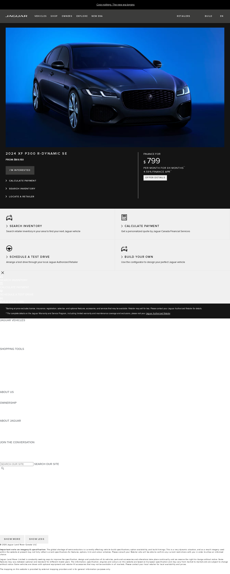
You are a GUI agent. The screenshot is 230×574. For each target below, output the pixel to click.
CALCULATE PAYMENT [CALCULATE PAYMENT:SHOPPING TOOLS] (14, 362)
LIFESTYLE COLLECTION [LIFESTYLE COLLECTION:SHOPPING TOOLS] (16, 384)
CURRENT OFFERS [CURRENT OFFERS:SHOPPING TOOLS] (12, 355)
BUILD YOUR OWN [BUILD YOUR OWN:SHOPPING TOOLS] (12, 359)
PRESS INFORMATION (14, 497)
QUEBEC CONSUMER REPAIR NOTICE (24, 504)
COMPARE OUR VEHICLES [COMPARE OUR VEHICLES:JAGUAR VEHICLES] (17, 344)
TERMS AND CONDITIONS (16, 486)
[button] (41, 16)
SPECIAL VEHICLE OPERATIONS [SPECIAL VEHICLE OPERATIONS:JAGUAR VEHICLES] (21, 337)
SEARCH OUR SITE (46, 467)
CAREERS (6, 493)
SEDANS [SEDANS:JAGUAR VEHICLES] (5, 330)
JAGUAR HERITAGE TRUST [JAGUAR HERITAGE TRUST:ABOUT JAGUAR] (17, 441)
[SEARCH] (2, 471)
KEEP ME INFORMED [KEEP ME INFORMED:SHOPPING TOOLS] (13, 373)
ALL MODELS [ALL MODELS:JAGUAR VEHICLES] (8, 326)
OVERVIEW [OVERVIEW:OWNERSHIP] (7, 409)
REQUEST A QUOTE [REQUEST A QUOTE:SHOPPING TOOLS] (13, 370)
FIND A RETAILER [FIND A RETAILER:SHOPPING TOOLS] (11, 366)
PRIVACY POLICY (11, 479)
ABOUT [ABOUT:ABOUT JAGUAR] (4, 427)
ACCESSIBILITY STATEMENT (18, 500)
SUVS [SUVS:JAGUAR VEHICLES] (3, 334)
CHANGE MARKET (12, 475)
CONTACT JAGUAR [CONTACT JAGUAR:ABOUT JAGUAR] (12, 438)
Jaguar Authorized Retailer (158, 317)
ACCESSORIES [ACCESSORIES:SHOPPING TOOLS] (9, 380)
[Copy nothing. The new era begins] (115, 5)
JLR (2, 398)
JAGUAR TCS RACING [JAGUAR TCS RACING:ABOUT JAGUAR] (14, 434)
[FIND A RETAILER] (180, 16)
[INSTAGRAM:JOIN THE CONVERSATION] (9, 449)
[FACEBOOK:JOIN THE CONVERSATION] (9, 459)
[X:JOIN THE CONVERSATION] (2, 463)
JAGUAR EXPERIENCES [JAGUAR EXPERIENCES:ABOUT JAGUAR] (15, 431)
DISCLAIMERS (9, 489)
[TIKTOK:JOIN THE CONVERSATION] (6, 452)
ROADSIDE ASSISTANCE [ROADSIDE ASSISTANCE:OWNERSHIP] (16, 420)
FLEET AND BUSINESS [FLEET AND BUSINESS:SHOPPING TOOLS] (14, 388)
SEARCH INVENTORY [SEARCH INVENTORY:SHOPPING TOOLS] (14, 391)
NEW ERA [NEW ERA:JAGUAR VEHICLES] (6, 348)
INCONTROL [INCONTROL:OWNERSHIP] (8, 413)
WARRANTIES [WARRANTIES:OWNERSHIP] (9, 416)
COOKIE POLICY (10, 482)
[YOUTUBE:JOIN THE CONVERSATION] (8, 456)
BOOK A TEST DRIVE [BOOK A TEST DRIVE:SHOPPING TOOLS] (13, 377)
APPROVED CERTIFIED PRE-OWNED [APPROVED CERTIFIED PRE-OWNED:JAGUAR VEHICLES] (24, 341)
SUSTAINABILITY (11, 402)
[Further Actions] (2, 276)
